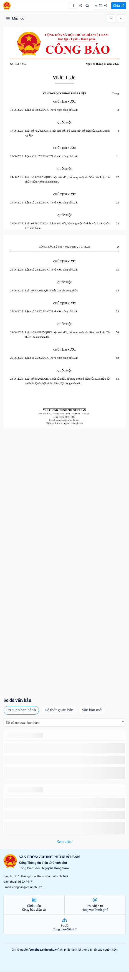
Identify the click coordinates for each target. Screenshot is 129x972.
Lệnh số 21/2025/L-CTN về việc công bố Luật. (51, 156)
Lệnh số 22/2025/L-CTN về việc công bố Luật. (51, 202)
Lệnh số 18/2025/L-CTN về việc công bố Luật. (51, 109)
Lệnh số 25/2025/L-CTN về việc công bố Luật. (51, 357)
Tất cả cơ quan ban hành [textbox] (23, 723)
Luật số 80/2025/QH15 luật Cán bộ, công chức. (51, 290)
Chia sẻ (118, 6)
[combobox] (64, 722)
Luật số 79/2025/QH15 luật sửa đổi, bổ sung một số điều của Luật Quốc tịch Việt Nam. (67, 226)
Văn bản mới (92, 710)
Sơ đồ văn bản (17, 700)
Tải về (101, 6)
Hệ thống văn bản (59, 710)
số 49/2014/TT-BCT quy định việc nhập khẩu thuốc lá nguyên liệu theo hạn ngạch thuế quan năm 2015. (62, 748)
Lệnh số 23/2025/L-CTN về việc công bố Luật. (51, 269)
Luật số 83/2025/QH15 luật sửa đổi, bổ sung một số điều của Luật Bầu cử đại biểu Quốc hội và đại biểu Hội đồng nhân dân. (67, 381)
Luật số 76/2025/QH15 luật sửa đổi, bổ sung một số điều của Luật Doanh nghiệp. (67, 133)
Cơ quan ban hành (21, 710)
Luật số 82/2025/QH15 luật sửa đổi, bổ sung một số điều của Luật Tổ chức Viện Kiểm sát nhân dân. (67, 179)
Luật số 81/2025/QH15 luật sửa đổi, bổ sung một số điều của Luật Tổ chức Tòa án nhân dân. (67, 334)
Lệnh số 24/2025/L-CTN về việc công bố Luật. (51, 311)
